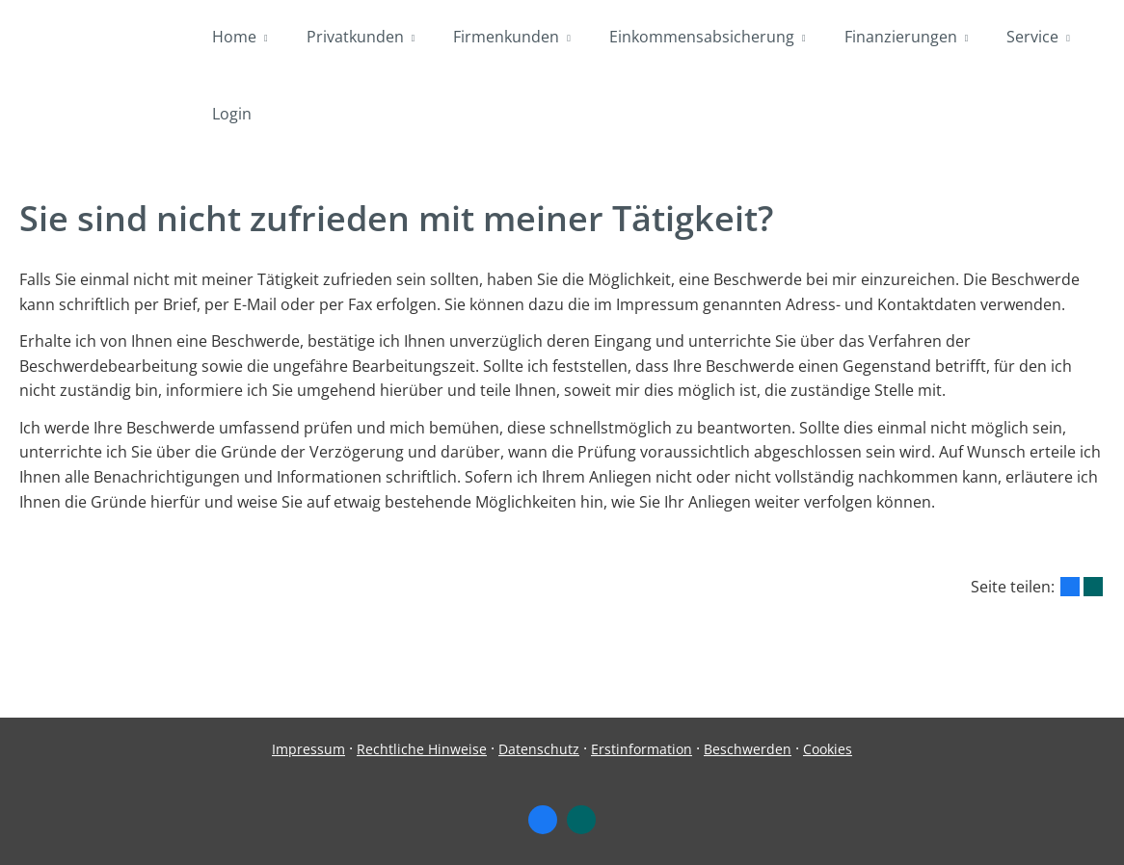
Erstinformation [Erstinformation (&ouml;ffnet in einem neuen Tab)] (641, 749)
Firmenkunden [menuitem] (506, 36)
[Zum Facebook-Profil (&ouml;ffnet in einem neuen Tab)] (542, 819)
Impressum (308, 749)
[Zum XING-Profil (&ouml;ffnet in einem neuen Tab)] (581, 819)
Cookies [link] (827, 749)
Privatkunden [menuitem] (355, 36)
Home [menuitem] (234, 36)
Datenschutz (538, 749)
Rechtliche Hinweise (422, 749)
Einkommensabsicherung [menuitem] (701, 36)
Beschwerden (747, 749)
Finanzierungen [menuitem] (900, 36)
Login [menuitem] (232, 113)
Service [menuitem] (1032, 36)
